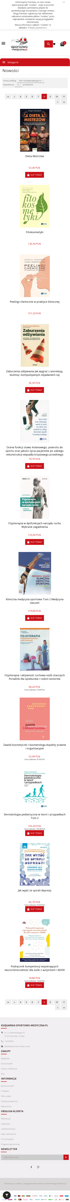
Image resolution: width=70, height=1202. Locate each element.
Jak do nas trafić (7, 1086)
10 (57, 96)
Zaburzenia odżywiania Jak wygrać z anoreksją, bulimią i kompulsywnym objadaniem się (34, 373)
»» (64, 102)
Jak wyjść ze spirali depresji (34, 890)
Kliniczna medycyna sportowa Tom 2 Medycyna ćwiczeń (34, 601)
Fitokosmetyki (34, 232)
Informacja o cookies (13, 1183)
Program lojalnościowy (10, 1144)
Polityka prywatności (37, 27)
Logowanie (5, 1123)
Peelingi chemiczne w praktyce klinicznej (34, 301)
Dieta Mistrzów (34, 156)
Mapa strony (6, 1106)
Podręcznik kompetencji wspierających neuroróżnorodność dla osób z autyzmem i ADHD (34, 968)
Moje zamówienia (8, 1134)
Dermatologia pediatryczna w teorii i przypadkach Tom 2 (34, 816)
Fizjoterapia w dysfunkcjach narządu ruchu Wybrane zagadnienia (34, 525)
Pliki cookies (6, 1096)
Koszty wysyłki (6, 1063)
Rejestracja (5, 1118)
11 (64, 96)
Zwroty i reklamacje (9, 1068)
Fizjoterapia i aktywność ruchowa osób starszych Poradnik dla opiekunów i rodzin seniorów (35, 677)
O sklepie (5, 1091)
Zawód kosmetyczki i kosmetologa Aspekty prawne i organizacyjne (34, 746)
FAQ (3, 1074)
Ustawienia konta (8, 1129)
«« (8, 96)
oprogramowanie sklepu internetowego (40, 1183)
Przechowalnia (7, 1139)
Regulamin (5, 1058)
